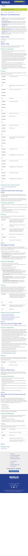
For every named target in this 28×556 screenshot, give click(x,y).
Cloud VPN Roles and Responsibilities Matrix (9, 186)
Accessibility (13, 453)
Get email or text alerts (14, 471)
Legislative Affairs (13, 466)
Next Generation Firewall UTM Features (8, 318)
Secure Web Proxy (5, 31)
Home (2, 12)
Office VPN (4, 26)
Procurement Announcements (15, 455)
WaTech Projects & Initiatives (15, 458)
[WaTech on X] (16, 487)
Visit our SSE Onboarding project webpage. (9, 353)
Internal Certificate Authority (6, 21)
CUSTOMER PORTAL (19, 1)
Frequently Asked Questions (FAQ (7, 319)
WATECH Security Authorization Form (8, 314)
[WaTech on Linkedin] (12, 487)
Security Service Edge (7, 29)
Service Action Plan (4, 448)
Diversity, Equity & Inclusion (15, 464)
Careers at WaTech (14, 461)
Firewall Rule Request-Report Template (8, 315)
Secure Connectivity (6, 9)
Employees (14, 491)
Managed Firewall (4, 24)
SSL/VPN (3, 32)
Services (5, 12)
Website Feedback (19, 491)
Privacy (7, 491)
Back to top (3, 41)
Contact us (12, 462)
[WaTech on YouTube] (14, 487)
